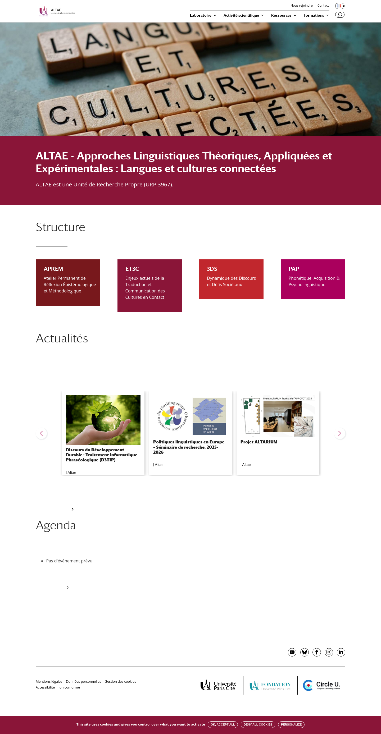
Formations (314, 15)
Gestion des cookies (120, 681)
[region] (190, 433)
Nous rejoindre (302, 6)
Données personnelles (83, 681)
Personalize (291, 724)
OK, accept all (223, 724)
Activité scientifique (241, 15)
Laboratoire (200, 15)
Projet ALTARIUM (259, 441)
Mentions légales (49, 681)
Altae (71, 472)
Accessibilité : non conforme (58, 687)
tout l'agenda (51, 587)
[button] (41, 433)
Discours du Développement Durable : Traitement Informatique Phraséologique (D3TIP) (101, 454)
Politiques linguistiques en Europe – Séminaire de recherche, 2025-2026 (188, 447)
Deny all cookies (258, 724)
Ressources (281, 15)
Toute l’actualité (54, 509)
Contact (323, 6)
